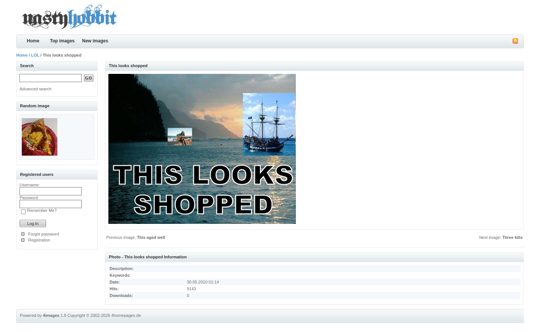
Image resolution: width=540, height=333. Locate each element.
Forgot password (43, 234)
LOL (35, 55)
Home (33, 41)
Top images (62, 41)
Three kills (512, 237)
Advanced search (35, 89)
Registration (39, 240)
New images (95, 41)
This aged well (151, 237)
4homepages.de (126, 315)
